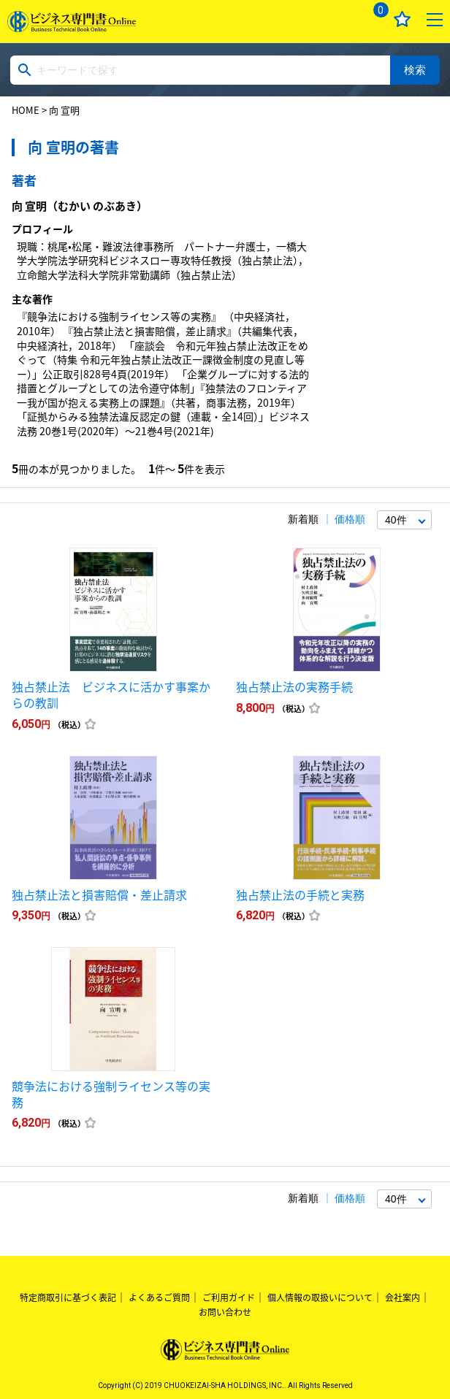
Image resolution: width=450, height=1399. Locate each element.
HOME (25, 110)
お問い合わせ (225, 1312)
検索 (415, 70)
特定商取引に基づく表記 (68, 1297)
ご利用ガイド (228, 1297)
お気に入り (402, 19)
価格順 (350, 519)
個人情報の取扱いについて (320, 1297)
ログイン (340, 19)
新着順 (303, 519)
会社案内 (402, 1297)
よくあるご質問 (159, 1297)
